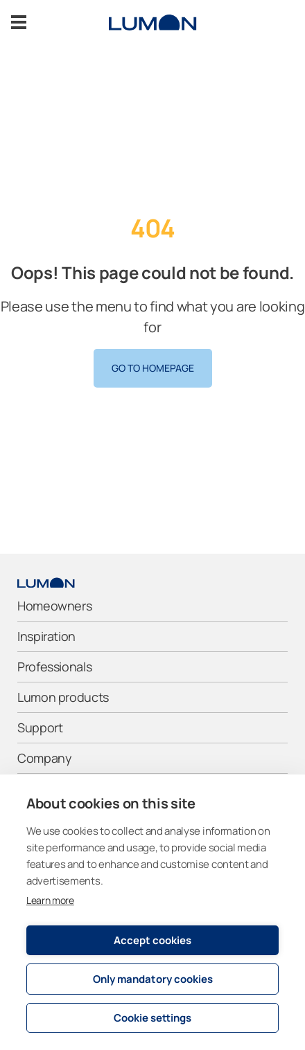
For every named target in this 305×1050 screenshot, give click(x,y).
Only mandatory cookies (153, 979)
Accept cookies (152, 940)
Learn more (50, 900)
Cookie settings (152, 1018)
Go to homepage (153, 367)
